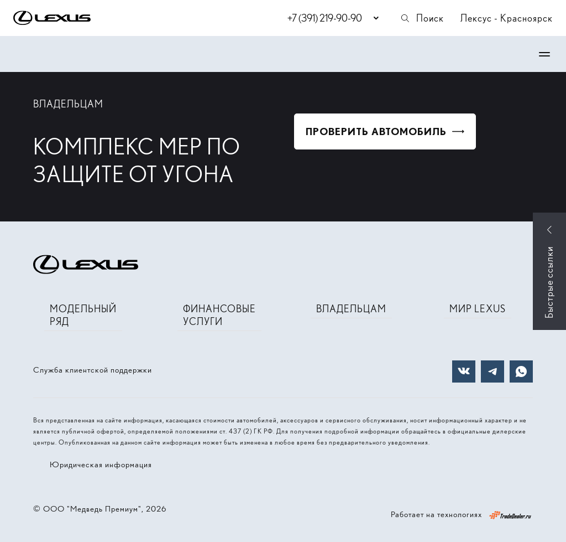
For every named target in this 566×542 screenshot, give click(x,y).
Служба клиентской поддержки (92, 370)
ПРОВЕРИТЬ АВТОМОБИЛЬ (376, 131)
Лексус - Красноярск (506, 18)
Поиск (422, 18)
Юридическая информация (101, 464)
